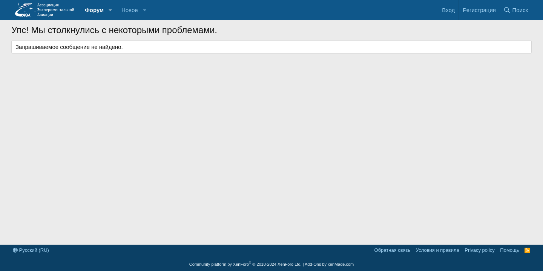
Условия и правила (437, 250)
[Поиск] (516, 10)
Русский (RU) (31, 250)
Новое (129, 10)
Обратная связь (392, 250)
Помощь (509, 250)
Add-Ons (313, 264)
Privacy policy (479, 250)
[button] (110, 10)
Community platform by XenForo (245, 264)
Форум (94, 10)
